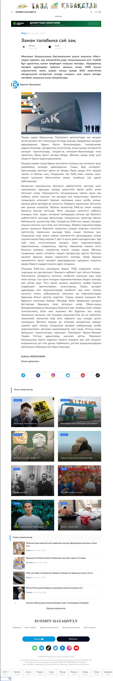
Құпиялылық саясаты (49, 627)
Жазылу (39, 639)
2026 (5, 673)
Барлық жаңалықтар (56, 608)
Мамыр (62, 673)
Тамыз (96, 673)
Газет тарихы (30, 627)
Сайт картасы (90, 627)
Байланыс (73, 639)
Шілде (85, 673)
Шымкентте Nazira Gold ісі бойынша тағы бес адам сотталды (56, 558)
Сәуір (51, 673)
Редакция (17, 627)
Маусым (74, 673)
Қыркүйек (108, 673)
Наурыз (39, 673)
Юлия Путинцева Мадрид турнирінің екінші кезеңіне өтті (54, 588)
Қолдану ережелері (71, 627)
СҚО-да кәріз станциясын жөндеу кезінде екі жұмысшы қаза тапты (59, 573)
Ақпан (28, 673)
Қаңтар (17, 673)
